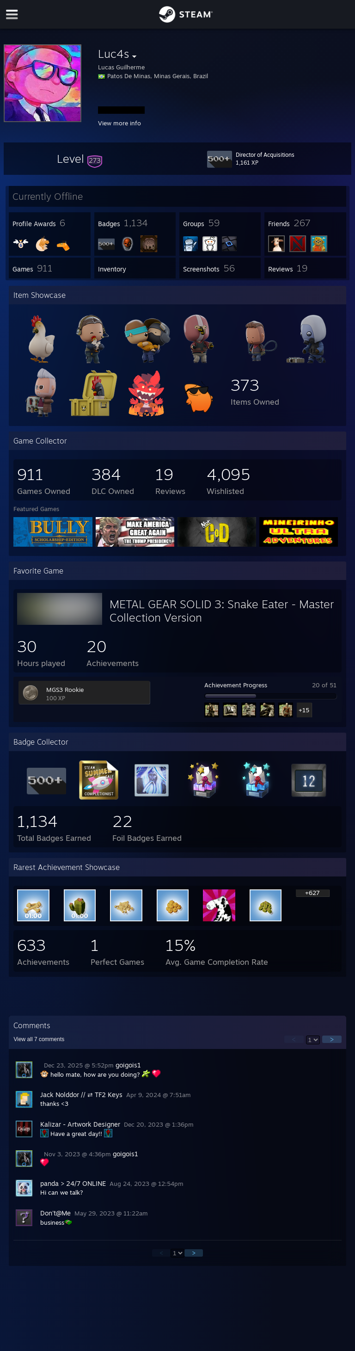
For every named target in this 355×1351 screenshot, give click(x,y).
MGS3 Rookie (65, 689)
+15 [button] (304, 710)
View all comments (38, 1039)
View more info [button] (119, 123)
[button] (79, 158)
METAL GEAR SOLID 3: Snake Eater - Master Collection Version (222, 610)
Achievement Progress (235, 685)
